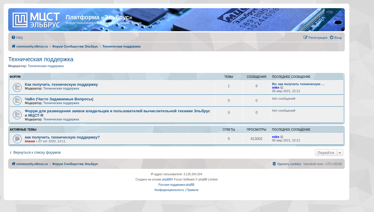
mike (275, 87)
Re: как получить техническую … (298, 84)
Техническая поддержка (40, 59)
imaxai (30, 141)
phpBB (166, 179)
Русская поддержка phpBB (176, 184)
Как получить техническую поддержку (61, 84)
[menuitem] (17, 37)
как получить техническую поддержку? (62, 137)
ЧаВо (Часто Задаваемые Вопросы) (59, 99)
